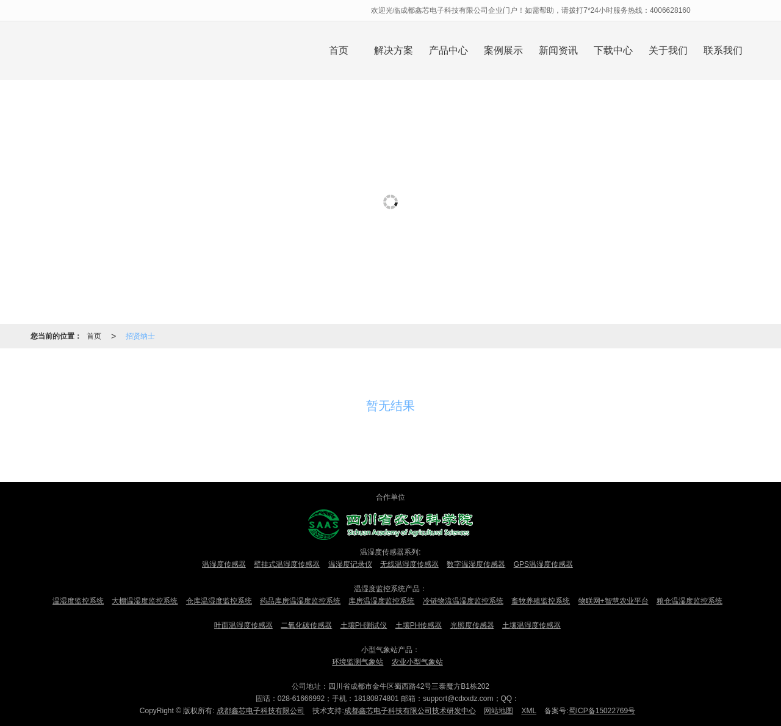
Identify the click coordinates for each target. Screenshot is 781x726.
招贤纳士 (140, 336)
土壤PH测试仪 (363, 625)
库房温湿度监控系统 (381, 601)
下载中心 (613, 50)
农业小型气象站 (417, 662)
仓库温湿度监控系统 (219, 601)
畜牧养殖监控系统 (540, 601)
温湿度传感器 (224, 564)
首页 (338, 50)
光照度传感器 (472, 625)
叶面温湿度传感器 (243, 625)
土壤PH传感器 (418, 625)
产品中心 (448, 50)
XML (528, 710)
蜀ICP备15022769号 (602, 710)
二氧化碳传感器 (306, 625)
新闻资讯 (558, 50)
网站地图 (498, 710)
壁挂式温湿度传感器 (287, 564)
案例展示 (503, 50)
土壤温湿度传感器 (531, 625)
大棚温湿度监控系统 (145, 601)
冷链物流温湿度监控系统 (463, 601)
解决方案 (393, 50)
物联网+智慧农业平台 (613, 601)
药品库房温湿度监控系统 (300, 601)
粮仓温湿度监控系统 (689, 601)
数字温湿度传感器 (476, 564)
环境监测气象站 (357, 662)
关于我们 (668, 50)
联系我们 (723, 50)
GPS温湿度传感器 (543, 564)
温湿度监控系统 (78, 601)
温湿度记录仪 (350, 564)
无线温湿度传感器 (409, 564)
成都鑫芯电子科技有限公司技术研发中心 (410, 710)
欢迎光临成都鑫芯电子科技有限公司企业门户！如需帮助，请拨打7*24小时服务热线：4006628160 (532, 10)
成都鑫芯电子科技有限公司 (260, 710)
